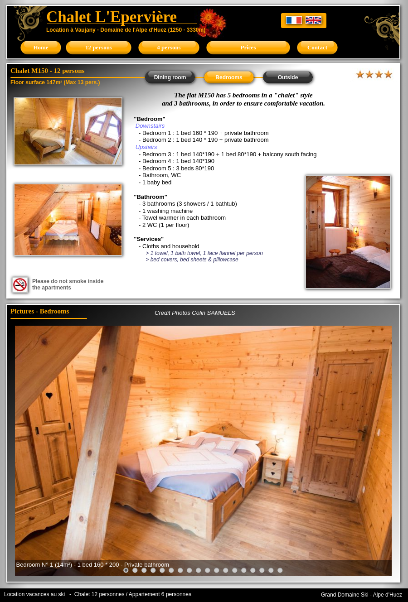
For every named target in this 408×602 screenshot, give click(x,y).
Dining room (170, 77)
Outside (288, 77)
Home (40, 47)
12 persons (98, 47)
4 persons (168, 47)
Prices (248, 47)
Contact (317, 47)
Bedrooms (228, 77)
